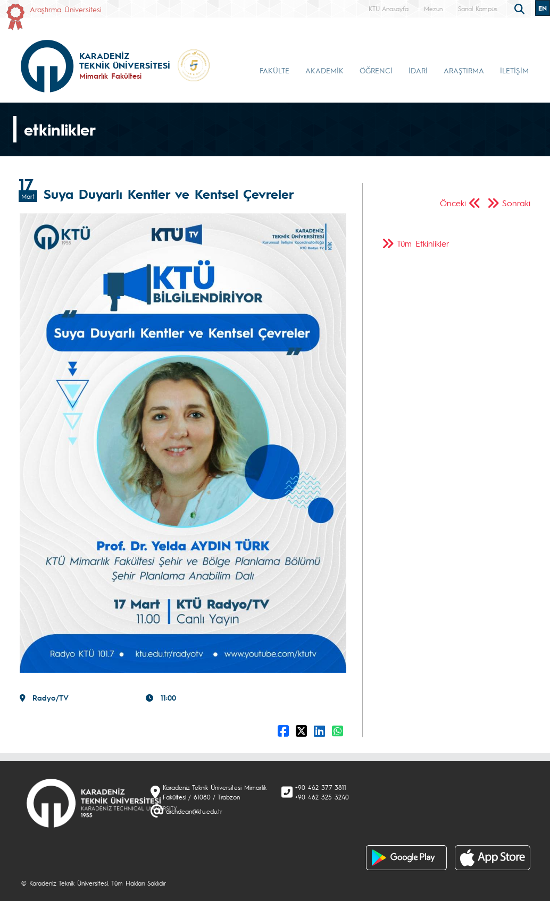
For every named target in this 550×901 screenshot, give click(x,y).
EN (542, 8)
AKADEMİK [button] (324, 70)
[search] (521, 8)
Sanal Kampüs (477, 8)
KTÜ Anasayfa (389, 8)
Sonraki (516, 202)
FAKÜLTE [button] (274, 70)
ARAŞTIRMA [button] (464, 70)
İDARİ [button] (418, 70)
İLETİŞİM (514, 70)
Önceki (453, 202)
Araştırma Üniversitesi (66, 9)
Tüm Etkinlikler (423, 243)
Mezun (433, 8)
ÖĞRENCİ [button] (376, 70)
